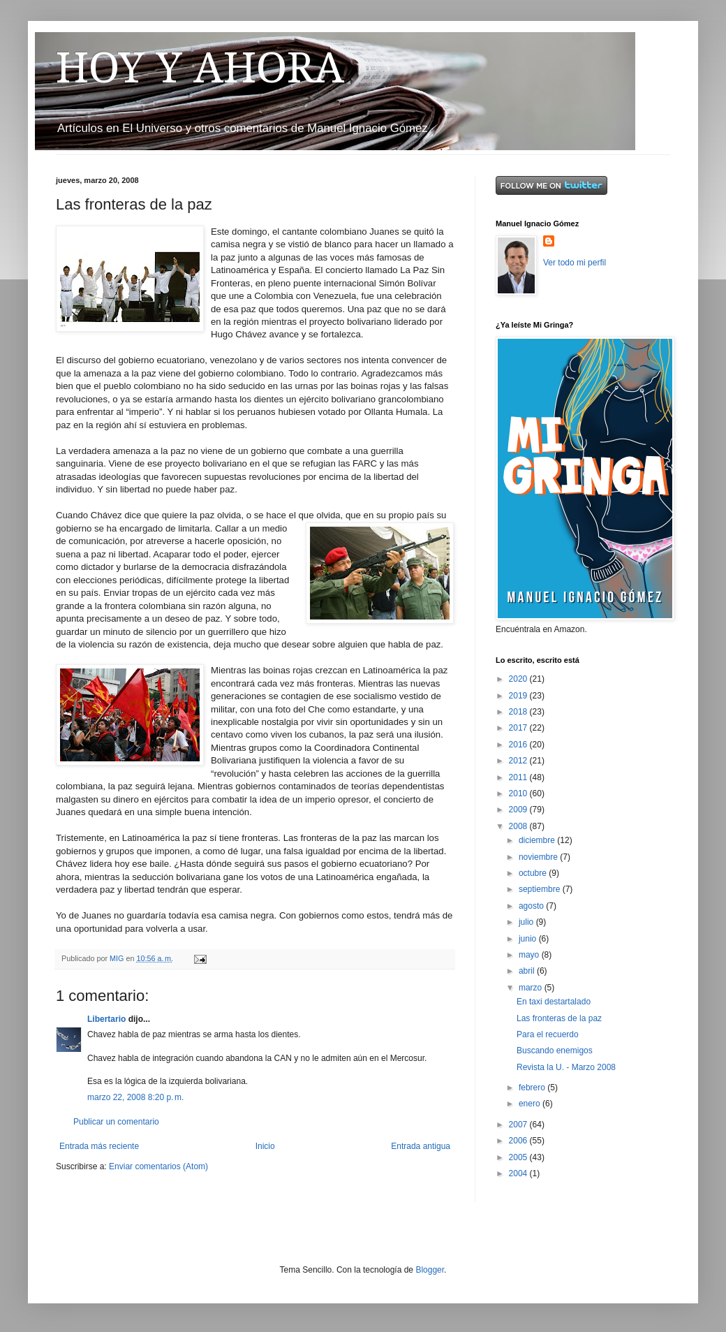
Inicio (265, 1146)
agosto (532, 906)
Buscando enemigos (555, 1050)
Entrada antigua (420, 1146)
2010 (519, 793)
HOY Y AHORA (200, 67)
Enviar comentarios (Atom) (158, 1166)
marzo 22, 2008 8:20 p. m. (135, 1097)
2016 (519, 744)
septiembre (541, 889)
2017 (519, 728)
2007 (519, 1124)
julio (527, 922)
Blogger (429, 1270)
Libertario (106, 1019)
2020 (519, 679)
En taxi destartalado (554, 1002)
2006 (519, 1141)
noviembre (539, 857)
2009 (519, 809)
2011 (519, 777)
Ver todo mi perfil (574, 263)
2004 (519, 1173)
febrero (533, 1087)
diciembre (538, 840)
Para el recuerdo (548, 1034)
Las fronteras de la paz (559, 1018)
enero (530, 1103)
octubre (534, 873)
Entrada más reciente (99, 1146)
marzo (531, 988)
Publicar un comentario (116, 1122)
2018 (519, 712)
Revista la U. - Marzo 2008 (566, 1067)
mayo (530, 955)
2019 (519, 696)
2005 (519, 1157)
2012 (519, 761)
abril (528, 971)
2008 (519, 826)
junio (529, 939)
